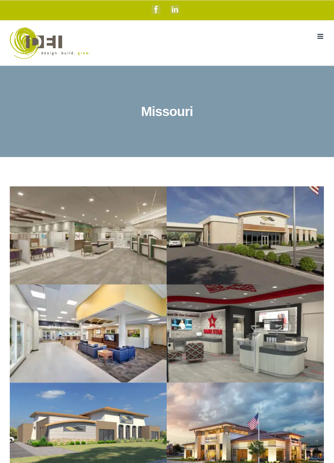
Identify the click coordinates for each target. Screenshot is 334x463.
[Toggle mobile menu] (320, 36)
